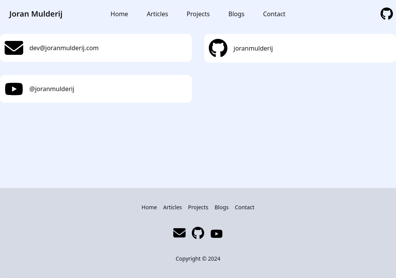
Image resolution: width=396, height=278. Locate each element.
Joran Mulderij (36, 13)
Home (119, 14)
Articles (157, 14)
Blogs (237, 14)
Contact (274, 14)
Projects (198, 14)
